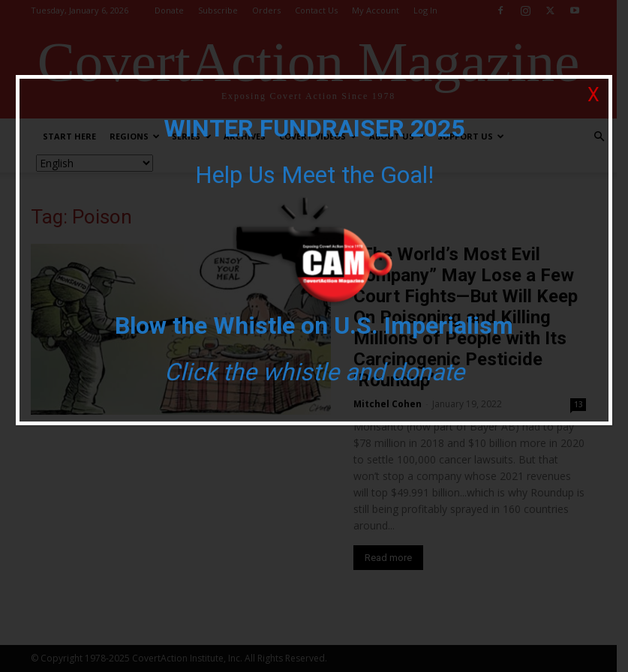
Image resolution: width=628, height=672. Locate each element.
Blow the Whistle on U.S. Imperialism (314, 325)
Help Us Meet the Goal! (314, 174)
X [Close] (593, 95)
